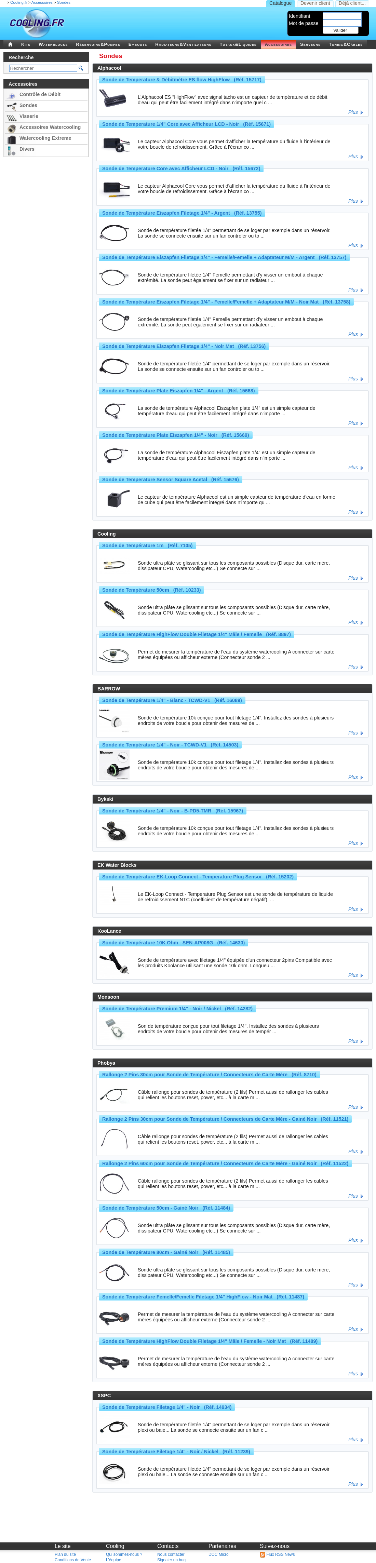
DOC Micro (219, 1554)
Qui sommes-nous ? (124, 1554)
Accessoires (42, 2)
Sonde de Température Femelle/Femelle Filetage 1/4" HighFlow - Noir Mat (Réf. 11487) (203, 1296)
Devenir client (315, 3)
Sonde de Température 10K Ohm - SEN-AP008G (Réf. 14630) (173, 942)
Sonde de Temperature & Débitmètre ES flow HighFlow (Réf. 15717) (181, 79)
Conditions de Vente (73, 1560)
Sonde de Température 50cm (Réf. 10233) (151, 590)
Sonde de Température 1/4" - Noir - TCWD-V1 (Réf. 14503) (170, 744)
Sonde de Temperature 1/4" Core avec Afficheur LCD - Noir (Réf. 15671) (186, 124)
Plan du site (65, 1554)
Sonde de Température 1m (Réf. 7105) (147, 545)
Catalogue (280, 3)
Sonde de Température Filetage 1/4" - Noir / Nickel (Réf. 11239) (176, 1451)
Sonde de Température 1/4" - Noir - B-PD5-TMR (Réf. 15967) (172, 810)
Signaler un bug (171, 1560)
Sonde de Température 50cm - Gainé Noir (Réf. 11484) (166, 1208)
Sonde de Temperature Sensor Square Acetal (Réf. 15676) (170, 479)
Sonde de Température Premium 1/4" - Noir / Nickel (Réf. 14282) (177, 1008)
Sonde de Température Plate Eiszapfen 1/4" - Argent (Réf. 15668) (178, 390)
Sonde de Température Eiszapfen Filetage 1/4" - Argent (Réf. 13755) (182, 213)
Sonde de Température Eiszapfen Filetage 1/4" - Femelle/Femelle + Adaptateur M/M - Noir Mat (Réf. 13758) (226, 302)
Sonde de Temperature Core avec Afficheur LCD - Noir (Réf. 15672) (181, 168)
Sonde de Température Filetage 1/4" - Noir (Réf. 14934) (166, 1407)
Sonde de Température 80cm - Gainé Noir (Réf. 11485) (166, 1252)
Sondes (63, 2)
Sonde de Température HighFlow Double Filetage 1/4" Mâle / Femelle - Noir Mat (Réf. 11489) (210, 1341)
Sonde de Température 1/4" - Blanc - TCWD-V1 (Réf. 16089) (172, 700)
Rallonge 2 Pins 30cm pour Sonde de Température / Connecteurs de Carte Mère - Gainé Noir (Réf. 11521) (225, 1119)
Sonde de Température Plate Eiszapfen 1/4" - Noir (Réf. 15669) (175, 435)
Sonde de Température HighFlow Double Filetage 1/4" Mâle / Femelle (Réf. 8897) (196, 634)
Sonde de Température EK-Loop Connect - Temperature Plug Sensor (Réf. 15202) (198, 876)
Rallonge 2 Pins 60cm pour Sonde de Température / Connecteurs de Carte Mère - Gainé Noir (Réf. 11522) (225, 1163)
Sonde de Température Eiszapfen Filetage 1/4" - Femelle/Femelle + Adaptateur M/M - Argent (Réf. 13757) (224, 257)
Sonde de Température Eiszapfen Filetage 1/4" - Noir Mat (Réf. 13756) (184, 346)
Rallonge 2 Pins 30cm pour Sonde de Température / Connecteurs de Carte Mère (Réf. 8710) (209, 1074)
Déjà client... (352, 3)
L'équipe (113, 1560)
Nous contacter (171, 1554)
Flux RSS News (277, 1554)
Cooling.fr (18, 2)
